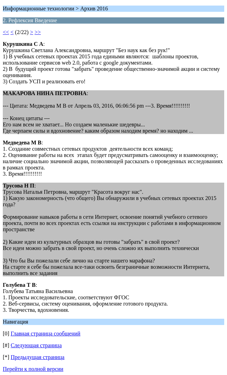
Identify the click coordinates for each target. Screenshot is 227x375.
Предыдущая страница (37, 357)
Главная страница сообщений (45, 333)
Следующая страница (36, 345)
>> (37, 32)
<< (6, 32)
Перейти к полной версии (33, 369)
